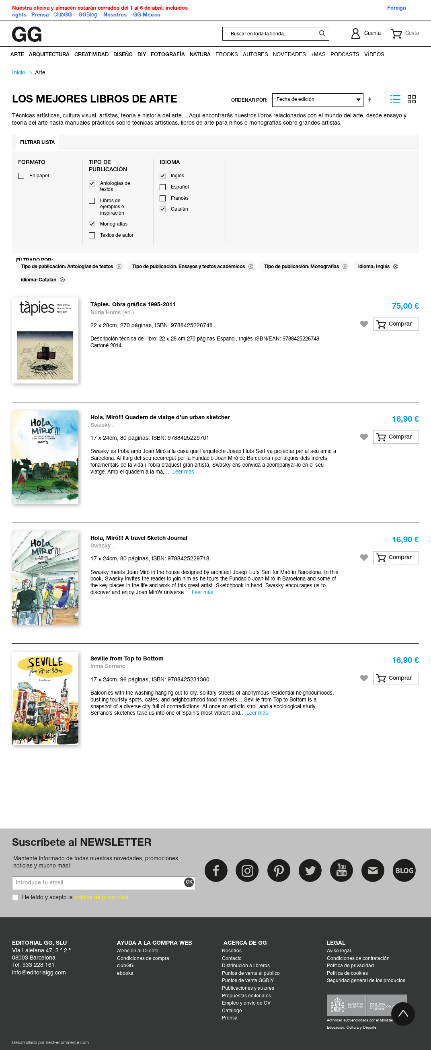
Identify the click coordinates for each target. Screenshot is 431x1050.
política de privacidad (101, 897)
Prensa (230, 1018)
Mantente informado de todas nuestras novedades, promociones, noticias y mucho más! (96, 862)
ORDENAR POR (248, 100)
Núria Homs (105, 313)
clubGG (125, 966)
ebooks (125, 973)
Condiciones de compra (143, 958)
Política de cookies (347, 973)
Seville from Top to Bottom (127, 659)
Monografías (113, 224)
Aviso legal (339, 951)
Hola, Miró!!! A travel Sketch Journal (138, 538)
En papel (39, 176)
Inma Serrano (107, 666)
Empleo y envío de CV (246, 1003)
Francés (180, 198)
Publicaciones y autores (248, 988)
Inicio (18, 73)
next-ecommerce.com (67, 1043)
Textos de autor (116, 235)
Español (180, 187)
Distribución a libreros (246, 966)
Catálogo (232, 1011)
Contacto (232, 958)
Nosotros (232, 951)
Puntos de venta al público (251, 973)
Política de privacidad (350, 966)
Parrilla (411, 99)
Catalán (179, 209)
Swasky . (102, 425)
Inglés (177, 176)
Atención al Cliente (137, 951)
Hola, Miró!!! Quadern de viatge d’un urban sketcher (160, 417)
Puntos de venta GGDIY (248, 980)
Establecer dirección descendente (371, 99)
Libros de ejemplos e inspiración (112, 207)
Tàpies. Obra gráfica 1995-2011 (133, 305)
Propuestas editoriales (246, 996)
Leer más (183, 472)
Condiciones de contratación (358, 958)
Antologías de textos (115, 187)
